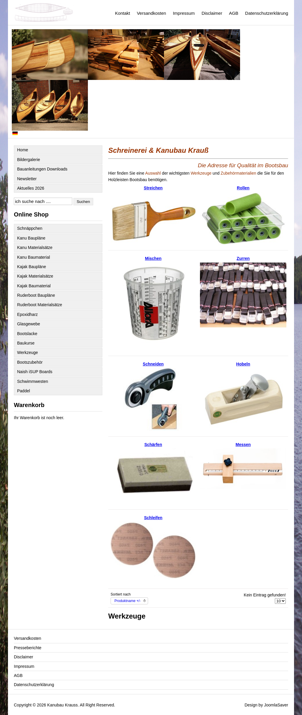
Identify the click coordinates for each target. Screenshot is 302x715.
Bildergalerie (28, 159)
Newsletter (27, 178)
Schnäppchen (29, 228)
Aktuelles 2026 (30, 188)
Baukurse (26, 343)
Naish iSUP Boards (34, 371)
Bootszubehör (29, 362)
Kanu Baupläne (31, 238)
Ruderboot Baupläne (36, 295)
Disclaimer (211, 13)
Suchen (83, 201)
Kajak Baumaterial (34, 285)
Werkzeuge (27, 352)
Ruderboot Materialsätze (39, 304)
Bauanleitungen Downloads (42, 169)
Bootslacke (27, 333)
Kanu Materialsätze (34, 247)
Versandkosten (151, 13)
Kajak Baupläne (31, 266)
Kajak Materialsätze (35, 276)
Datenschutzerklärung (266, 13)
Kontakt (122, 13)
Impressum (184, 13)
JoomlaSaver (276, 705)
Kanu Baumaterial (33, 257)
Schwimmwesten (32, 381)
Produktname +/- (127, 601)
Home (22, 149)
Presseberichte (27, 647)
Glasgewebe (28, 324)
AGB (233, 13)
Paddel (23, 390)
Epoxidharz (27, 314)
